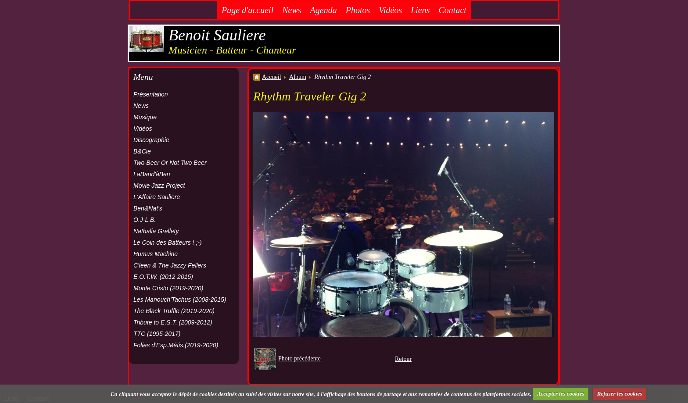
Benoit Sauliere (217, 35)
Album (297, 77)
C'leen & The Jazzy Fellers (169, 265)
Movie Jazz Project (159, 185)
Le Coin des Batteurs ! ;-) (167, 242)
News (291, 10)
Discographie (151, 139)
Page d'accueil (247, 10)
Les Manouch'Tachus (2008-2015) (179, 299)
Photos (358, 10)
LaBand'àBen (151, 174)
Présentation (150, 94)
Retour (403, 359)
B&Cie (142, 151)
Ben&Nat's (147, 208)
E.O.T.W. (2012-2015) (163, 276)
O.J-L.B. (144, 219)
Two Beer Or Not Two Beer (170, 162)
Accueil (271, 77)
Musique (145, 117)
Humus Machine (155, 253)
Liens (420, 10)
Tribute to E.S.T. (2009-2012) (172, 322)
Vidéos (390, 10)
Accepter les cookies (560, 393)
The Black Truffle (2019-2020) (174, 310)
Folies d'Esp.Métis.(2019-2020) (175, 345)
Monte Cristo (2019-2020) (168, 288)
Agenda (323, 10)
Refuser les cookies (619, 393)
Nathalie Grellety (156, 231)
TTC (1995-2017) (156, 333)
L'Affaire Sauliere (156, 196)
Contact (452, 10)
